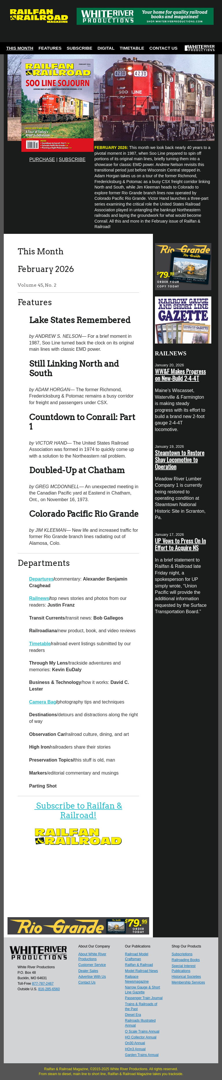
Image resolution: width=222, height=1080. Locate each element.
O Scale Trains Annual (142, 1031)
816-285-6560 (49, 989)
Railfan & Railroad (139, 965)
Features (50, 48)
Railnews (39, 598)
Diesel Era (133, 1015)
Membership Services (188, 982)
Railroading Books (186, 960)
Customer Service (92, 965)
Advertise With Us (92, 977)
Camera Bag (42, 702)
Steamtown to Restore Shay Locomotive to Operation (179, 459)
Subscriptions (182, 954)
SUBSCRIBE (72, 159)
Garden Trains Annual (141, 1055)
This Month (19, 48)
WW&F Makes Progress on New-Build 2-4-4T (180, 375)
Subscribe (79, 48)
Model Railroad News (141, 971)
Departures (41, 579)
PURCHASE (42, 159)
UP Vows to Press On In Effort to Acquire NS (180, 544)
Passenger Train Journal (143, 998)
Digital (105, 48)
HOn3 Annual (135, 1049)
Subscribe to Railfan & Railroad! (78, 810)
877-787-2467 (43, 984)
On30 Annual (135, 1043)
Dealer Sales (88, 971)
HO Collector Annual (140, 1037)
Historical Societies (186, 977)
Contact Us (163, 48)
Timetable (132, 48)
